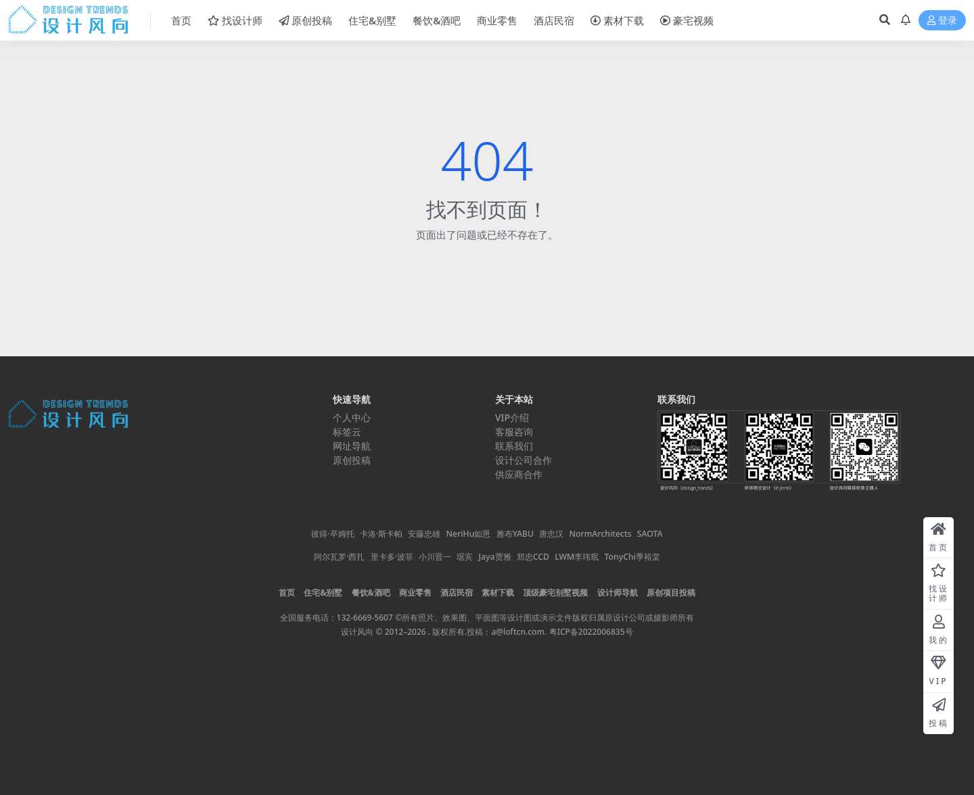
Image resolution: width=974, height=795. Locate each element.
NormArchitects (601, 533)
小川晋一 (435, 556)
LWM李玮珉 (577, 556)
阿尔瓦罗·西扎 (339, 556)
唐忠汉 (551, 533)
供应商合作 (518, 474)
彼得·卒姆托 (335, 533)
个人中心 (352, 417)
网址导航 (352, 445)
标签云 (347, 431)
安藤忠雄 (424, 533)
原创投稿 (352, 460)
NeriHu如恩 (468, 533)
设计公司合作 (523, 460)
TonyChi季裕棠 (631, 556)
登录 (942, 21)
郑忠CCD (533, 556)
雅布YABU (515, 533)
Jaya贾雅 (495, 556)
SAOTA (650, 533)
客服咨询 (514, 431)
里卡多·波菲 (392, 556)
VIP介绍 (512, 417)
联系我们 (514, 445)
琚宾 (465, 556)
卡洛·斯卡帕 (381, 533)
